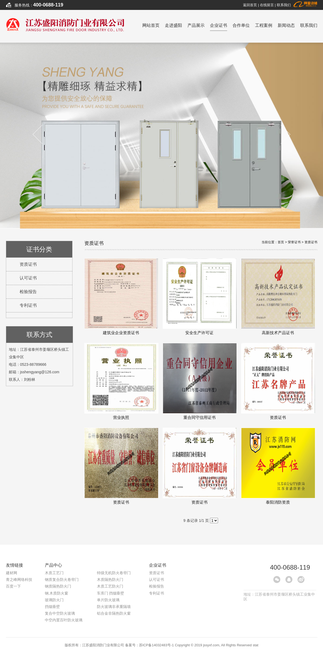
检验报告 (28, 291)
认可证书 (28, 278)
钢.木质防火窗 (56, 593)
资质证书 (28, 264)
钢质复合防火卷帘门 (62, 579)
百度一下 (13, 586)
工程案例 (263, 25)
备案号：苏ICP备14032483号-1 (149, 645)
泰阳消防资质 (278, 466)
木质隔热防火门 (110, 579)
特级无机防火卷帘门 (114, 573)
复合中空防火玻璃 (60, 613)
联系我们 (284, 5)
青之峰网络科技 (19, 579)
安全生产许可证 (199, 296)
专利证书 (28, 305)
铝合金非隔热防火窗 (114, 613)
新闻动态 (286, 25)
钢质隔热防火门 (58, 586)
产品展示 (196, 25)
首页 (281, 242)
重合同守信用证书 (199, 381)
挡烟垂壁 (52, 606)
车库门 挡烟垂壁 (110, 593)
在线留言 (267, 5)
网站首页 (150, 25)
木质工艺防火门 (110, 586)
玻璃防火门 (54, 600)
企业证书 (218, 27)
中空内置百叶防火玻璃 (63, 620)
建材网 (11, 573)
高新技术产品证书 (278, 296)
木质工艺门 (54, 573)
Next (280, 134)
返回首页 (250, 5)
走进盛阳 (173, 25)
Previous (42, 134)
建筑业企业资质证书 (121, 296)
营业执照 (121, 381)
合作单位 (241, 25)
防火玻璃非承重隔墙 (114, 606)
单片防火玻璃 (108, 600)
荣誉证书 (294, 242)
